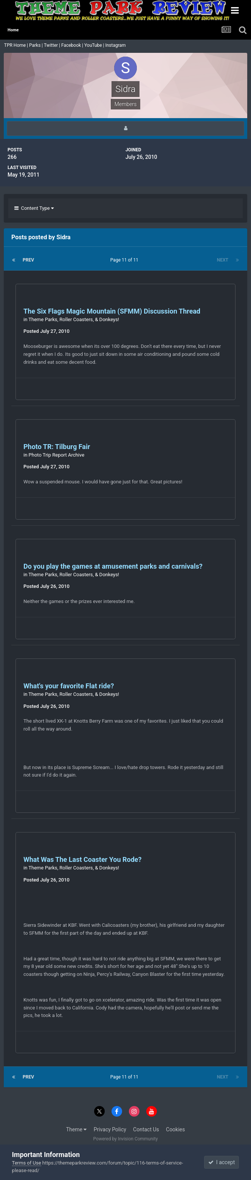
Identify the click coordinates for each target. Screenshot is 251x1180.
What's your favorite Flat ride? (68, 686)
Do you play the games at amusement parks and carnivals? (113, 566)
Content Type (34, 208)
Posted (46, 331)
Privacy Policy (110, 1129)
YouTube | (94, 45)
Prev (28, 260)
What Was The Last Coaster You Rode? (82, 859)
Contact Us (146, 1129)
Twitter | (52, 45)
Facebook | (72, 45)
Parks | (36, 45)
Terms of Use (26, 1163)
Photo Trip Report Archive (56, 455)
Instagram (116, 45)
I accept (221, 1162)
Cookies (175, 1129)
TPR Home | (15, 45)
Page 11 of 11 (125, 260)
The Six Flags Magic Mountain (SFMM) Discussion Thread (111, 311)
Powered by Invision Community (125, 1139)
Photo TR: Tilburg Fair (56, 447)
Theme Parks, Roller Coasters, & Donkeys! (73, 319)
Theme (76, 1129)
